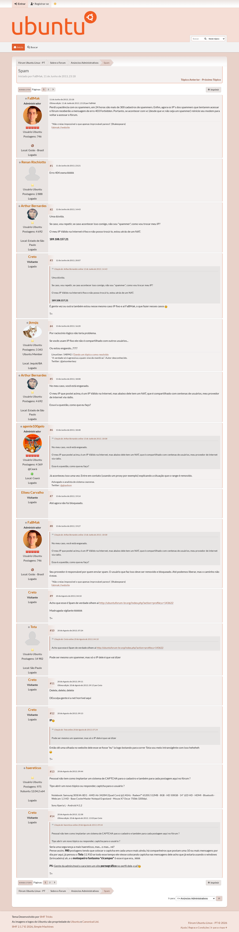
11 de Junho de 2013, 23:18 (61, 99)
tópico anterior (190, 79)
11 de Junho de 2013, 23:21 (68, 165)
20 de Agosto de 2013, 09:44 (70, 771)
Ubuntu (75, 921)
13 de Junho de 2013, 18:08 (68, 379)
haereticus (33, 768)
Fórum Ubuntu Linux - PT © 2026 (207, 922)
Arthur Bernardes (33, 206)
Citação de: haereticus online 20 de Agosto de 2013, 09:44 (78, 825)
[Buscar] (205, 38)
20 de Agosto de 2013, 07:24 (70, 630)
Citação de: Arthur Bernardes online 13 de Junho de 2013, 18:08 (80, 438)
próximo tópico (211, 79)
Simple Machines (44, 926)
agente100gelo (33, 426)
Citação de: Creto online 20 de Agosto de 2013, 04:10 (76, 639)
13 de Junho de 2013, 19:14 (68, 496)
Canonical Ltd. (90, 921)
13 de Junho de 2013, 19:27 (68, 526)
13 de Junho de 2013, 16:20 (68, 326)
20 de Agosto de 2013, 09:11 (70, 681)
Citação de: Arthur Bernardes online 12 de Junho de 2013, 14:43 (80, 269)
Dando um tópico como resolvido (91, 354)
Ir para (171, 898)
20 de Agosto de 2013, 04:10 (69, 596)
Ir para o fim (24, 90)
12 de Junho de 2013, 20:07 (68, 260)
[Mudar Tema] (55, 4)
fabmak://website (61, 127)
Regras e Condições (199, 927)
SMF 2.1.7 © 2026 (22, 926)
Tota (33, 627)
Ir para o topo (25, 883)
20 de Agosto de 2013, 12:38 (70, 814)
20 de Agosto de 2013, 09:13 (70, 713)
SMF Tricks (46, 916)
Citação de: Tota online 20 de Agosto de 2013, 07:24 (76, 729)
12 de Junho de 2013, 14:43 (68, 209)
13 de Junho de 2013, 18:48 (68, 430)
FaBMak (34, 98)
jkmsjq (33, 322)
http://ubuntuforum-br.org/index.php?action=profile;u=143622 (136, 602)
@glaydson (66, 485)
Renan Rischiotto (33, 162)
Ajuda (184, 927)
